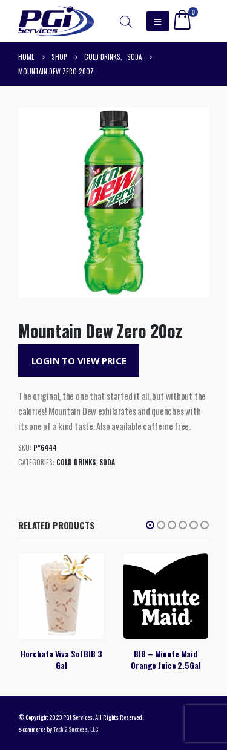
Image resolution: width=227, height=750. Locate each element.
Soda (107, 462)
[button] (150, 525)
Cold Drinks (76, 462)
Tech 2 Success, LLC (75, 729)
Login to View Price (79, 360)
